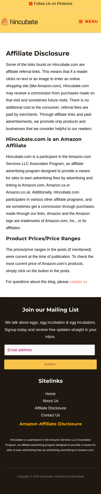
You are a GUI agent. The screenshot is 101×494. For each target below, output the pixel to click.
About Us (50, 401)
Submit (50, 364)
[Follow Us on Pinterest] (50, 4)
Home (50, 394)
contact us (78, 282)
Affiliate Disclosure (50, 408)
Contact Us (50, 415)
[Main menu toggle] (88, 21)
